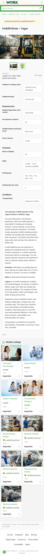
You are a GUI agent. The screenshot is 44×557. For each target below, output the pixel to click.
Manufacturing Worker (9, 435)
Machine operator (31, 434)
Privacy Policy (33, 540)
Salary (27, 544)
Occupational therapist (29, 400)
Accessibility (18, 544)
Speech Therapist (10, 398)
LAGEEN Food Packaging (13, 440)
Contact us (22, 540)
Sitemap (34, 535)
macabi (5, 370)
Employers (19, 535)
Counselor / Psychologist (8, 364)
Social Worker (30, 363)
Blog (27, 535)
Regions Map (10, 540)
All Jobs (10, 535)
